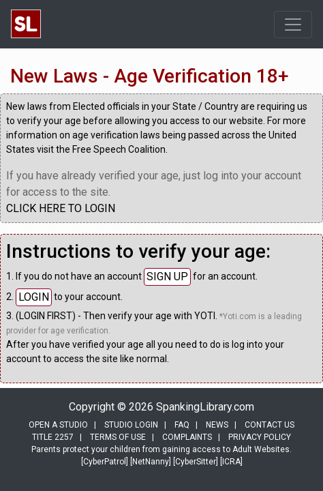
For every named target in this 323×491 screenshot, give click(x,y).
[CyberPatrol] (104, 461)
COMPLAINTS (187, 437)
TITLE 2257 (53, 437)
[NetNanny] (150, 461)
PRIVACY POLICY (259, 437)
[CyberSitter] (195, 461)
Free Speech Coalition (119, 149)
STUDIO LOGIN (131, 425)
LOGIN (33, 297)
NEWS (217, 425)
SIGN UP (167, 276)
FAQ (181, 425)
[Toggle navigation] (293, 24)
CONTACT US (269, 425)
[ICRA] (231, 461)
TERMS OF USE (118, 437)
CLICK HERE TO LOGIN (60, 208)
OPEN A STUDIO (58, 425)
